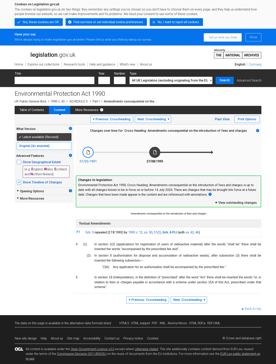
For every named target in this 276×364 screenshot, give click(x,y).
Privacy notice (133, 338)
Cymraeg (255, 64)
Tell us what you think (223, 37)
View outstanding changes (236, 203)
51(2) (157, 232)
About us (57, 338)
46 (197, 232)
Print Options (247, 119)
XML (163, 323)
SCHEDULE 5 (78, 101)
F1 (78, 232)
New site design (26, 338)
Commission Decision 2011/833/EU (81, 354)
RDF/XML (213, 323)
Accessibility (91, 338)
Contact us (111, 338)
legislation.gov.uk (45, 53)
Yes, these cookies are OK (41, 22)
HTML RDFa (197, 323)
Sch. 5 (89, 232)
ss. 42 (189, 232)
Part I (96, 101)
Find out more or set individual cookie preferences (108, 22)
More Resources (86, 110)
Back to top (253, 309)
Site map (73, 338)
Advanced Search (249, 80)
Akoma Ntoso (177, 323)
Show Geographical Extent (42, 162)
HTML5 (124, 323)
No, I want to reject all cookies (178, 22)
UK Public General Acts (30, 101)
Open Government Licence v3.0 (92, 349)
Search (225, 80)
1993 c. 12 (135, 232)
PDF (155, 323)
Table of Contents (32, 110)
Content (59, 110)
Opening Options (30, 191)
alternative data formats (86, 323)
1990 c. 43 (57, 101)
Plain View (222, 119)
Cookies (153, 338)
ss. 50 (148, 232)
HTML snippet (140, 323)
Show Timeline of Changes (42, 182)
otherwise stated (146, 349)
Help (44, 338)
